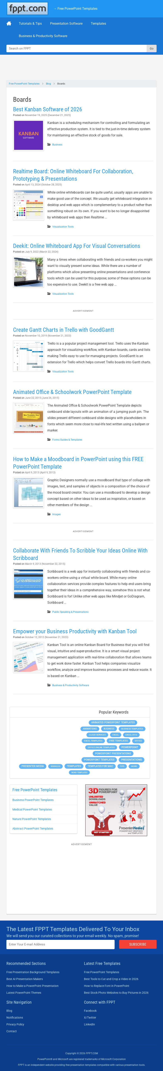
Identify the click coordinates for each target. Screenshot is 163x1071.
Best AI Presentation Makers (24, 979)
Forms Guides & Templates (67, 439)
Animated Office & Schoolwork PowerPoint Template (72, 392)
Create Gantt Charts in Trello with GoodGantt (63, 329)
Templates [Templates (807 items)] (74, 766)
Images (56, 514)
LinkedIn (89, 1024)
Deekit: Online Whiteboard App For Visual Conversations (76, 245)
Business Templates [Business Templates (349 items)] (132, 728)
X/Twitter (90, 1017)
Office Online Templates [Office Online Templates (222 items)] (101, 747)
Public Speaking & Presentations (70, 612)
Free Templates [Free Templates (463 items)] (118, 740)
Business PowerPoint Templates (33, 800)
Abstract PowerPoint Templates (32, 828)
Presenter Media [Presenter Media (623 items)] (33, 766)
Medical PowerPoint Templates (32, 809)
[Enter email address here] (60, 944)
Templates (98, 23)
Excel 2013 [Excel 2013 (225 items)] (131, 735)
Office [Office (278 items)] (138, 741)
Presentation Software (66, 23)
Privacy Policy (15, 1024)
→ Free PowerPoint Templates (75, 9)
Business (57, 144)
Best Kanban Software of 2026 (47, 109)
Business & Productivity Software (43, 36)
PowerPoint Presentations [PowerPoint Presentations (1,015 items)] (113, 753)
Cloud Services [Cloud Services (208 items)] (97, 735)
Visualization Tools (63, 226)
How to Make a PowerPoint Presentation (32, 985)
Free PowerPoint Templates (24, 83)
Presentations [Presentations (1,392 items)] (131, 759)
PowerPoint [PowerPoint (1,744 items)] (129, 747)
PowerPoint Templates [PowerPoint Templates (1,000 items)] (99, 759)
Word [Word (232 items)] (134, 766)
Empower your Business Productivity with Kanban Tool (75, 631)
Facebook (90, 1010)
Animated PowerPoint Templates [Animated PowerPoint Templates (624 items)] (113, 722)
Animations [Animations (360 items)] (90, 728)
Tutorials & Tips (30, 23)
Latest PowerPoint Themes (23, 992)
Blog (48, 83)
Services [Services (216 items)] (55, 766)
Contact (11, 1031)
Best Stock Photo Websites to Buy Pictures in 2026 (116, 992)
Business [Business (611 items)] (109, 728)
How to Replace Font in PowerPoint (106, 985)
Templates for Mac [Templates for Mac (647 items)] (100, 766)
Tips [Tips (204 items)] (122, 766)
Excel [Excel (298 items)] (116, 735)
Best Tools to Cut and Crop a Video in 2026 (111, 979)
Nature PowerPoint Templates (31, 819)
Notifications (14, 1017)
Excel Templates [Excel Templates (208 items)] (93, 741)
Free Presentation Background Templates (32, 972)
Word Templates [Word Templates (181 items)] (79, 772)
